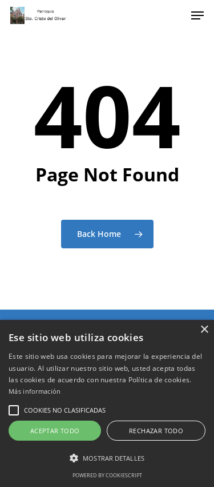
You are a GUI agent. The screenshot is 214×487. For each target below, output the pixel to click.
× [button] (204, 330)
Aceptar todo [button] (55, 430)
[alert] (107, 403)
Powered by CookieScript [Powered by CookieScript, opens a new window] (107, 475)
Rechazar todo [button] (156, 430)
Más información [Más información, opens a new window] (35, 391)
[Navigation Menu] (197, 15)
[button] (13, 410)
